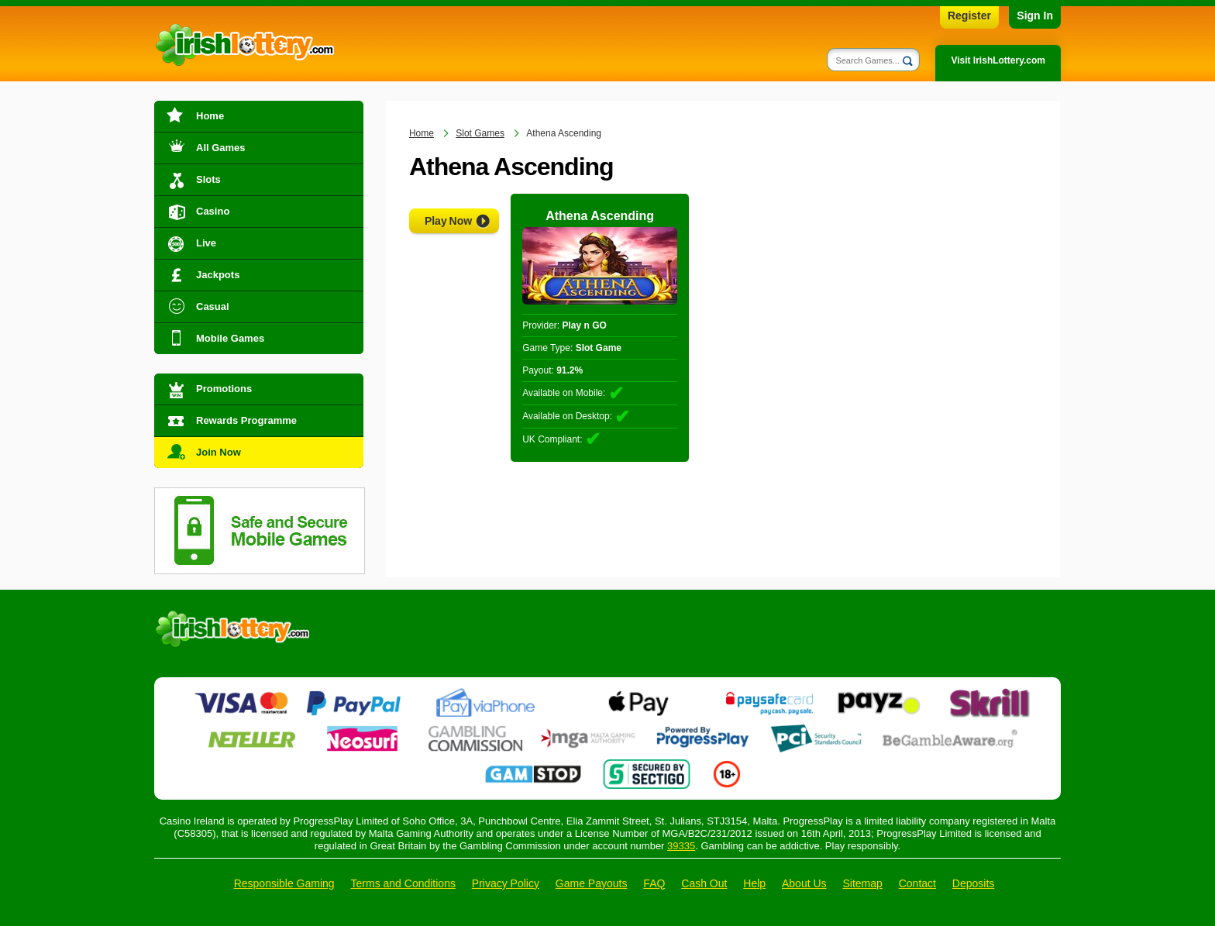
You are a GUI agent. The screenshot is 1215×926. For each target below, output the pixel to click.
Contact (917, 883)
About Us (804, 883)
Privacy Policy (505, 883)
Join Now (218, 452)
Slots (208, 179)
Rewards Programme (246, 420)
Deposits (973, 883)
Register (969, 15)
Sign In (1035, 15)
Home (210, 116)
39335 (681, 846)
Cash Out (704, 883)
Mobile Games (230, 338)
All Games (221, 147)
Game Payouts (592, 883)
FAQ (654, 883)
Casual (212, 306)
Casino (212, 211)
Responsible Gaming (284, 883)
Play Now (448, 221)
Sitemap (862, 883)
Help (754, 883)
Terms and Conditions (403, 883)
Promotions (224, 388)
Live (206, 243)
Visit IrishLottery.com (998, 60)
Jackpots (217, 275)
